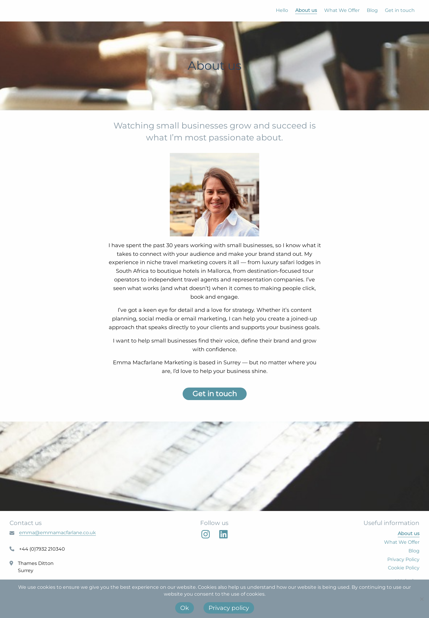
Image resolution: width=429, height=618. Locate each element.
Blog (372, 10)
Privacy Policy (403, 559)
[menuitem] (278, 10)
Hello (282, 10)
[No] (422, 599)
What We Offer (342, 10)
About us (306, 10)
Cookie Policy (403, 568)
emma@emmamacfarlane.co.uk (57, 532)
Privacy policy (229, 607)
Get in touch (400, 10)
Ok (184, 607)
